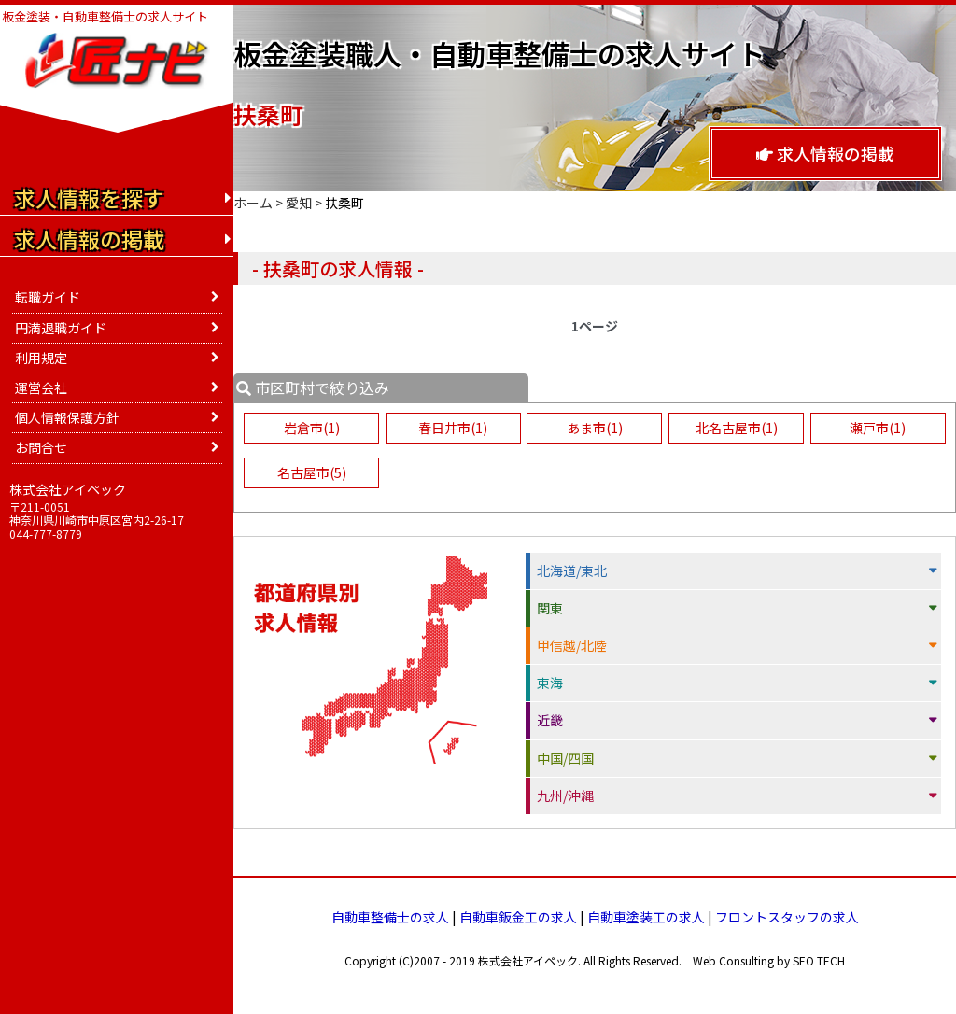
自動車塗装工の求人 (646, 917)
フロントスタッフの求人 (787, 917)
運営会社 (41, 387)
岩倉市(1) (311, 427)
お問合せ (41, 447)
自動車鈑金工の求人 (518, 917)
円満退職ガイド (60, 327)
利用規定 (41, 357)
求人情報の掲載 (825, 153)
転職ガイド (47, 297)
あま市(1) (595, 427)
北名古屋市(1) (737, 427)
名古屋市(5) (310, 472)
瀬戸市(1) (879, 427)
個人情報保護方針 (67, 417)
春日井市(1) (452, 427)
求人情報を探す (89, 198)
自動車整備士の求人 (390, 917)
